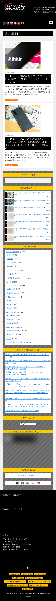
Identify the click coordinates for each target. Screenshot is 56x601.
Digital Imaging (27, 574)
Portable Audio (11, 312)
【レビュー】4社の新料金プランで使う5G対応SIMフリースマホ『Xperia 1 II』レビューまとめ (28, 79)
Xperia (9, 300)
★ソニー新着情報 (12, 252)
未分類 (8, 339)
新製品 (9, 255)
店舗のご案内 (27, 589)
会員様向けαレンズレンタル (17, 585)
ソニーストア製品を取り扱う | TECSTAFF (30, 593)
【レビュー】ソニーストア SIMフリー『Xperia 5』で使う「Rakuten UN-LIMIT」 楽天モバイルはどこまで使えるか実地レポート (28, 143)
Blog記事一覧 (14, 574)
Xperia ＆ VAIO (40, 574)
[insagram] (19, 23)
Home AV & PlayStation (14, 327)
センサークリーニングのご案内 (39, 581)
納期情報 (10, 266)
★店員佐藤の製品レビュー (15, 278)
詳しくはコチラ (11, 99)
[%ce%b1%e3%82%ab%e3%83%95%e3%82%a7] (15, 23)
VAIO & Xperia (11, 297)
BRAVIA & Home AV (14, 331)
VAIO (9, 304)
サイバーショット (13, 293)
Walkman (10, 319)
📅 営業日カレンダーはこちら (28, 475)
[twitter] (4, 23)
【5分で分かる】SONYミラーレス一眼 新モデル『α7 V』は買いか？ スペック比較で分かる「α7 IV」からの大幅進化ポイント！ (28, 393)
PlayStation (11, 334)
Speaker (10, 323)
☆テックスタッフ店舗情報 (15, 342)
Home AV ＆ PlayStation (34, 578)
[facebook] (8, 23)
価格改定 (10, 259)
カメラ (8, 282)
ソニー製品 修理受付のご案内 (15, 581)
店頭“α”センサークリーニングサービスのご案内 (22, 411)
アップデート (11, 263)
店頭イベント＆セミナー (38, 585)
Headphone (11, 315)
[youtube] (11, 23)
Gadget (9, 308)
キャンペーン (11, 270)
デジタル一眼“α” (12, 285)
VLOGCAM (11, 289)
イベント (10, 274)
